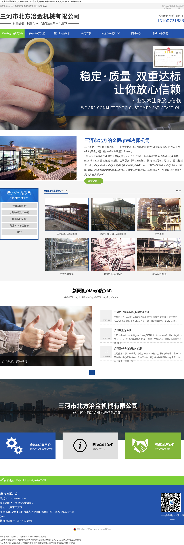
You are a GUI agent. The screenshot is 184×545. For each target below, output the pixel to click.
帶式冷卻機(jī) (66, 274)
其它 (19, 232)
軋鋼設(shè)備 (19, 219)
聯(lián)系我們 (178, 7)
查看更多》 (94, 181)
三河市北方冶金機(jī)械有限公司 (131, 312)
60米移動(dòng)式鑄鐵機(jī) (113, 234)
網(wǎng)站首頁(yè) (167, 7)
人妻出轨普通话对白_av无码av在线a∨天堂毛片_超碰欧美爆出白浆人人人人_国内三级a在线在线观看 (40, 1)
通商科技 (21, 521)
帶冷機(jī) (159, 234)
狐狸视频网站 (43, 543)
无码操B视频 (69, 543)
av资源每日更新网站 (29, 543)
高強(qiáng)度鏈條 (19, 225)
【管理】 (30, 521)
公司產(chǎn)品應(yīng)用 (128, 348)
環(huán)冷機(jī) (159, 274)
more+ (179, 191)
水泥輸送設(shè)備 (19, 212)
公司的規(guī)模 (122, 330)
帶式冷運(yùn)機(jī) (113, 274)
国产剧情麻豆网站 (56, 543)
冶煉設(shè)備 (19, 205)
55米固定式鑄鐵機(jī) (67, 234)
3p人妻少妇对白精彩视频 (10, 543)
